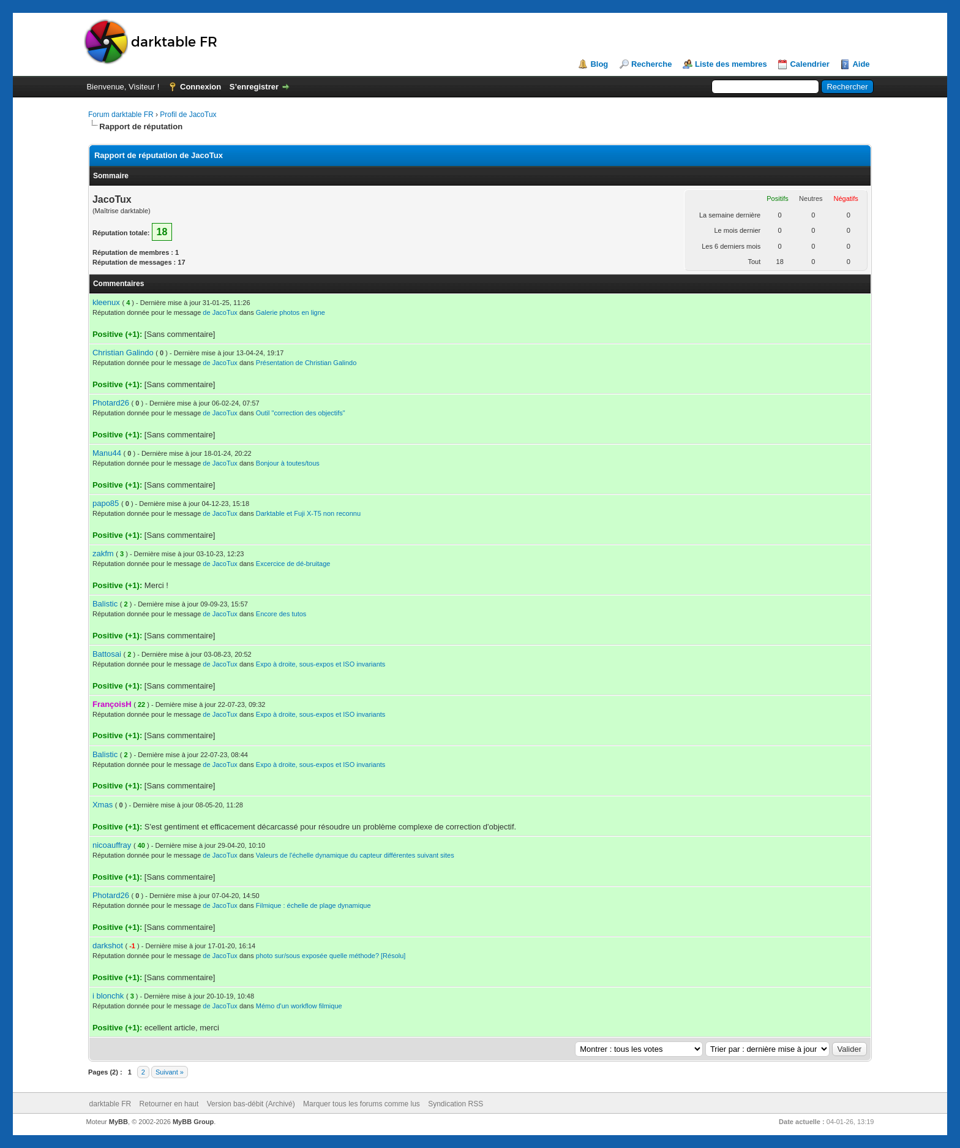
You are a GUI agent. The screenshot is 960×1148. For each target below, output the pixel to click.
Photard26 (110, 402)
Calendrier (809, 64)
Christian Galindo (123, 352)
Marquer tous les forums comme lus (361, 1104)
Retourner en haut (169, 1104)
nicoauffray (111, 845)
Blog (599, 64)
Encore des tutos (281, 613)
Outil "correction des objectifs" (300, 413)
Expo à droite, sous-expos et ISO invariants (321, 664)
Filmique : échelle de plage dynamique (313, 905)
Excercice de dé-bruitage (293, 563)
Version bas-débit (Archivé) (251, 1104)
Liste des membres (731, 64)
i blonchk (108, 995)
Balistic (105, 603)
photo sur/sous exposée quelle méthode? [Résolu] (331, 955)
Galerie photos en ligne (290, 312)
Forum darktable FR (121, 114)
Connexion (200, 86)
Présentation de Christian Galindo (306, 362)
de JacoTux (220, 312)
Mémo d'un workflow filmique (299, 1006)
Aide (860, 64)
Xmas (102, 804)
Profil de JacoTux (188, 114)
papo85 (105, 503)
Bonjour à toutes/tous (288, 463)
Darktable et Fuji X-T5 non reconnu (308, 513)
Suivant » (170, 1072)
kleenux (106, 302)
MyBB (118, 1121)
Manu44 (106, 453)
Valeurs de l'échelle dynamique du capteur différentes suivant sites (355, 855)
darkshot (107, 945)
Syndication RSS (455, 1104)
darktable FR (110, 1104)
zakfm (103, 553)
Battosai (106, 654)
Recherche (651, 64)
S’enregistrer (254, 86)
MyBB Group (193, 1121)
